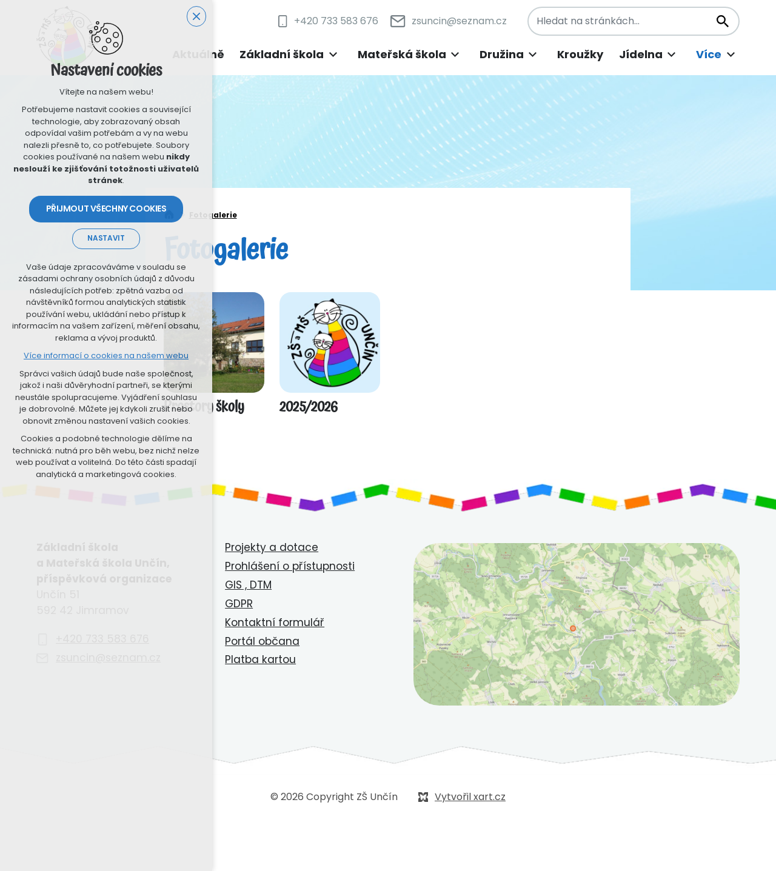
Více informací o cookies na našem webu (106, 355)
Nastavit (105, 238)
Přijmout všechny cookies (106, 208)
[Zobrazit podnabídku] (333, 55)
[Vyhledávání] (722, 21)
